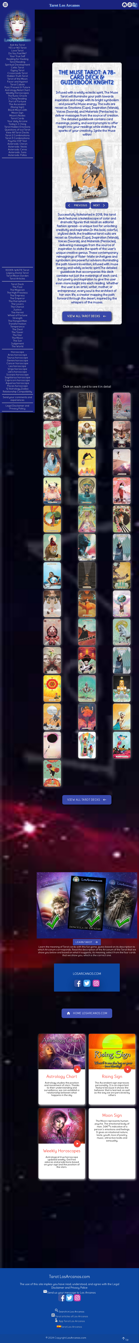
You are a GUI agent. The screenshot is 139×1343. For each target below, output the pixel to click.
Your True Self (17, 56)
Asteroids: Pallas (17, 155)
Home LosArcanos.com (87, 1013)
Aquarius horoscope (17, 383)
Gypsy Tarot (17, 70)
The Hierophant (17, 301)
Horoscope (17, 352)
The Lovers (17, 304)
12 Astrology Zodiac (17, 388)
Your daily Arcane (17, 121)
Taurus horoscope (17, 357)
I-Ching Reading (17, 98)
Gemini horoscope (17, 360)
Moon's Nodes (17, 115)
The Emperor (17, 298)
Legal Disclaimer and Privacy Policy (17, 407)
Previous (77, 205)
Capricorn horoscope (17, 380)
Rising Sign (112, 1076)
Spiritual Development (17, 64)
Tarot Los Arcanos (64, 5)
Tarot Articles (17, 278)
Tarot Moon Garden (17, 275)
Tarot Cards (17, 118)
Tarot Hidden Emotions (17, 126)
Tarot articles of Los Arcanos (69, 1316)
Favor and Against (17, 81)
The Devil (17, 329)
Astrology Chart (61, 1076)
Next (99, 205)
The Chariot (17, 306)
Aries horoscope (17, 354)
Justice (17, 309)
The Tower (17, 332)
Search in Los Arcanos (69, 1311)
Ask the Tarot (17, 44)
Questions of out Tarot (17, 129)
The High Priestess (17, 292)
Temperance (17, 326)
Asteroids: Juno (17, 152)
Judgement (17, 343)
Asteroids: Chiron (17, 143)
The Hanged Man (17, 320)
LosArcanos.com (76, 1337)
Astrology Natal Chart (17, 90)
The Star (17, 335)
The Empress (17, 295)
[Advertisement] (17, 212)
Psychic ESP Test (17, 141)
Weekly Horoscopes (17, 92)
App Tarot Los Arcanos (69, 1321)
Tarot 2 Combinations (17, 135)
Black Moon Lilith (17, 109)
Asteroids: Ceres (17, 149)
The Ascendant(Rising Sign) (17, 106)
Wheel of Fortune (17, 315)
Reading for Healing (17, 59)
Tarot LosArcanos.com (69, 1276)
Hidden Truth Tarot (17, 76)
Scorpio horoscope (17, 374)
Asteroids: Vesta (17, 146)
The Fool (17, 287)
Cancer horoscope (17, 363)
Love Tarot (17, 50)
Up (125, 1338)
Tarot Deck (17, 284)
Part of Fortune (17, 101)
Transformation (17, 323)
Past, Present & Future (17, 87)
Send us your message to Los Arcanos (69, 1292)
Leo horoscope (17, 366)
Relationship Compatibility (17, 391)
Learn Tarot (87, 942)
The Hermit (17, 312)
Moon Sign (17, 112)
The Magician (17, 289)
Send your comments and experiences (17, 399)
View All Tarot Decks (17, 132)
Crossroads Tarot (17, 73)
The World (17, 346)
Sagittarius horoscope (17, 377)
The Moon (17, 337)
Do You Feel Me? (17, 53)
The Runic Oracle (17, 95)
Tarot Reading (17, 61)
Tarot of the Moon (17, 78)
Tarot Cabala (17, 84)
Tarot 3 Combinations (17, 138)
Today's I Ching (17, 124)
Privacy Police (78, 1287)
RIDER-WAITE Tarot (17, 270)
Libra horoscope (17, 371)
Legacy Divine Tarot (17, 272)
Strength (17, 318)
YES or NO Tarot (17, 47)
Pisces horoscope (17, 385)
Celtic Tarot (17, 67)
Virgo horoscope (17, 368)
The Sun (17, 340)
